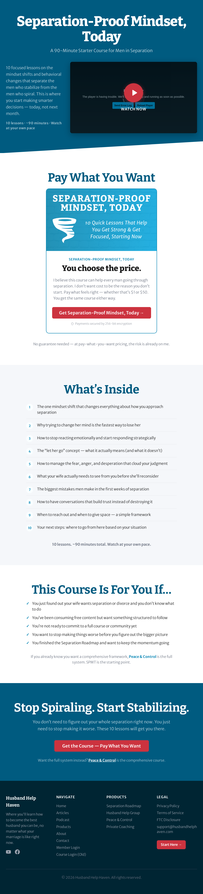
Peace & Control (142, 656)
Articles (62, 813)
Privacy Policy (168, 806)
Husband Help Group (123, 813)
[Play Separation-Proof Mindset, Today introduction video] (133, 97)
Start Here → (171, 844)
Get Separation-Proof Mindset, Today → (101, 313)
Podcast (62, 820)
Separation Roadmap (123, 806)
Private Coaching (120, 827)
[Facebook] (17, 851)
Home (61, 806)
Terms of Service (170, 813)
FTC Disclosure (168, 820)
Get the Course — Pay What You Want (101, 746)
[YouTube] (8, 851)
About (61, 834)
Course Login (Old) (71, 854)
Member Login (68, 847)
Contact (62, 840)
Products (63, 827)
